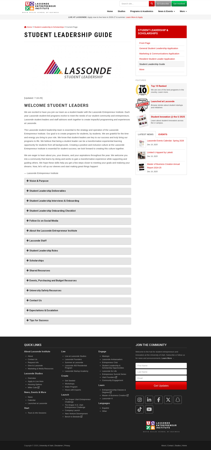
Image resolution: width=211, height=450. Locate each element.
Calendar (32, 400)
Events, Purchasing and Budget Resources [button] (52, 280)
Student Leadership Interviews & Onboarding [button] (53, 200)
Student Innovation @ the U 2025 (168, 116)
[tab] (77, 181)
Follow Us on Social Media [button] (42, 220)
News (30, 397)
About (30, 356)
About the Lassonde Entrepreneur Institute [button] (52, 230)
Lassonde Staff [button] (37, 240)
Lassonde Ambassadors (112, 359)
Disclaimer (59, 446)
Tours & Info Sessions (37, 413)
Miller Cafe (33, 387)
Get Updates (161, 385)
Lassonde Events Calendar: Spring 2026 (165, 140)
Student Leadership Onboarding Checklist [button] (51, 210)
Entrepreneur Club (110, 362)
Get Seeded (70, 381)
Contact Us (32, 359)
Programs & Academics (141, 11)
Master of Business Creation (115, 395)
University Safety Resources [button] (44, 290)
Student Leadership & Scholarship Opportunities (113, 366)
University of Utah (46, 446)
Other (104, 411)
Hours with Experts (73, 390)
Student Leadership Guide (152, 64)
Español (105, 408)
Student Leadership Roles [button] (42, 250)
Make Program (71, 387)
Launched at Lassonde (163, 101)
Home (110, 11)
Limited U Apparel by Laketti (160, 152)
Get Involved (179, 3)
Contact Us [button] (34, 300)
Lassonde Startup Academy (76, 371)
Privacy (67, 446)
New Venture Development (76, 413)
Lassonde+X (107, 398)
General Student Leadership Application (158, 48)
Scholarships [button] (35, 260)
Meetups (105, 356)
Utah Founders (109, 377)
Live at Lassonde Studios (75, 356)
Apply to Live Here (35, 381)
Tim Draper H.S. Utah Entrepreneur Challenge (75, 406)
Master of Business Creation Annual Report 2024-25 (163, 166)
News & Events (166, 11)
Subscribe (163, 3)
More (183, 11)
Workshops (69, 384)
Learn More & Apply (134, 17)
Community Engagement (112, 380)
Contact (170, 446)
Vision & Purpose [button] (38, 181)
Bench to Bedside (73, 417)
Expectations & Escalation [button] (42, 310)
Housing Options (35, 384)
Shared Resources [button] (38, 270)
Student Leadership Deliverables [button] (46, 190)
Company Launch (72, 410)
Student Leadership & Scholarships (49, 27)
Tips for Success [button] (38, 320)
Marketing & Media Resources (40, 369)
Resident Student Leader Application (157, 59)
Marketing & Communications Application (159, 53)
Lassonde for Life (109, 371)
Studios (121, 11)
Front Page (144, 43)
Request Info (33, 362)
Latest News (145, 134)
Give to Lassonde (35, 365)
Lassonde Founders (73, 359)
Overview (32, 378)
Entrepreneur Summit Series (114, 374)
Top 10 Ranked (158, 86)
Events (162, 134)
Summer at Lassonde (74, 362)
